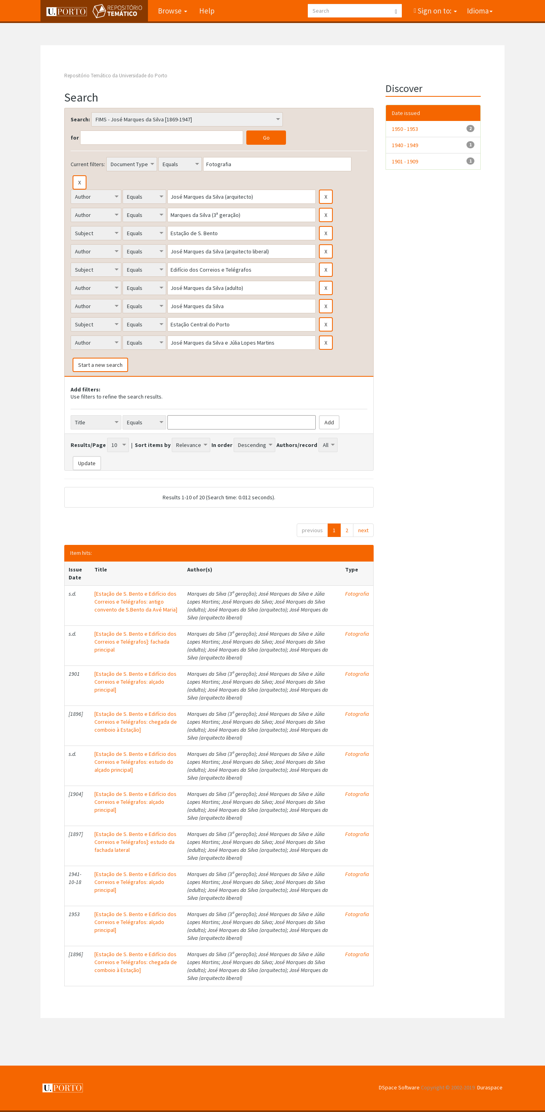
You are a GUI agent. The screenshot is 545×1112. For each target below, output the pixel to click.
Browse (172, 10)
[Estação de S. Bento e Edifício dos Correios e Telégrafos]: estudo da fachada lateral (135, 841)
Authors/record (296, 445)
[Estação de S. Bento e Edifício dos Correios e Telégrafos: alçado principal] (135, 681)
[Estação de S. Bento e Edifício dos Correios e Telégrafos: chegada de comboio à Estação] (135, 721)
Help (207, 10)
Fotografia (357, 593)
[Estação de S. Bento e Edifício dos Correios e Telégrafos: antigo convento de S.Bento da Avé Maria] (135, 601)
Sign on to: (436, 10)
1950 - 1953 (405, 128)
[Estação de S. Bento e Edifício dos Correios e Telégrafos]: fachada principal (135, 641)
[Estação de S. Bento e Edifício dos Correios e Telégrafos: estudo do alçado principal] (135, 761)
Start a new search (100, 364)
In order (221, 445)
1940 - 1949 (405, 145)
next (363, 530)
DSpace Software (399, 1087)
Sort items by (153, 445)
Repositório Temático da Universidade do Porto (115, 75)
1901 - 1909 (405, 161)
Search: (80, 119)
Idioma (480, 10)
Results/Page (88, 445)
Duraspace (490, 1087)
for (75, 137)
